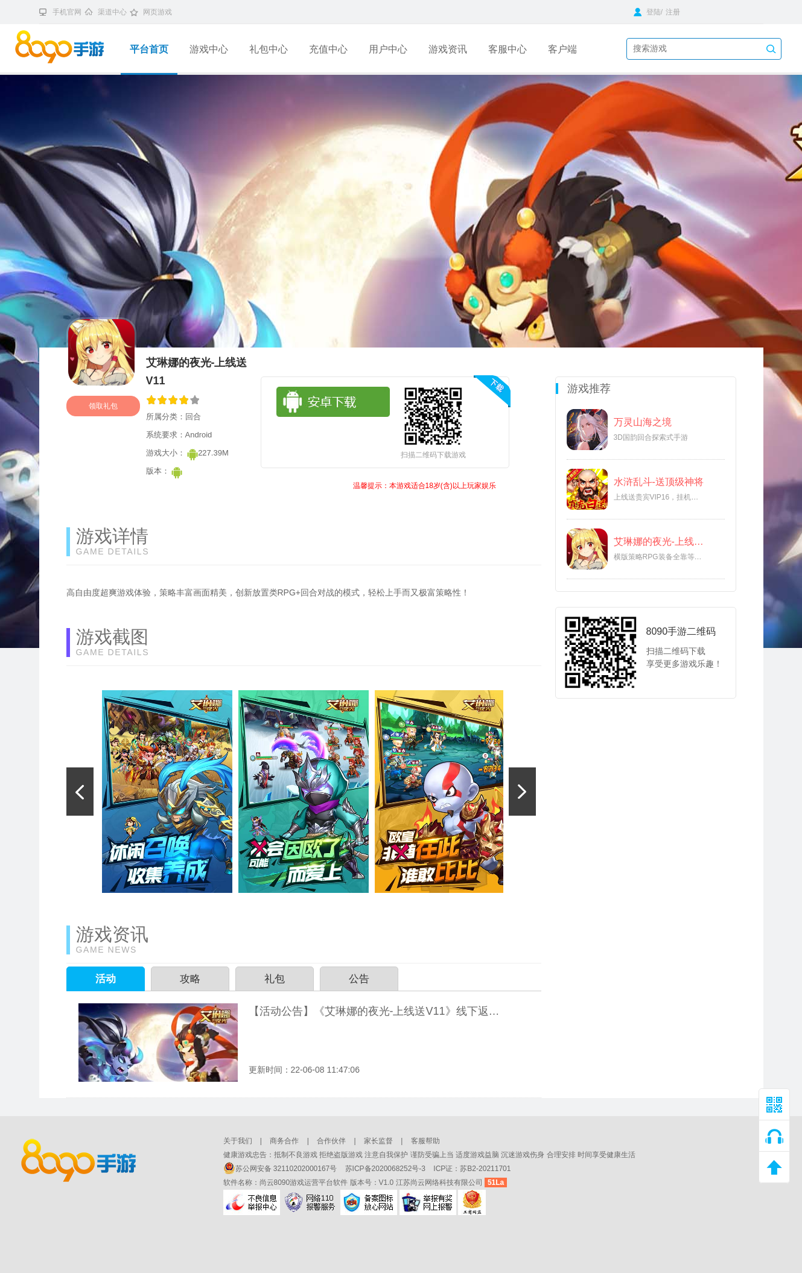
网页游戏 (157, 12)
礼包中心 (268, 49)
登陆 (647, 12)
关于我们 (237, 1141)
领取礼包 (103, 406)
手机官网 (67, 12)
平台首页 (149, 49)
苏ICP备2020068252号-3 (386, 1168)
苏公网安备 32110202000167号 (281, 1168)
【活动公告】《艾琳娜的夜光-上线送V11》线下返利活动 (376, 1011)
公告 (359, 979)
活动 (105, 979)
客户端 (562, 49)
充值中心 (328, 49)
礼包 (274, 979)
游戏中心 (208, 49)
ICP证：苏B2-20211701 (472, 1168)
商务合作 (284, 1141)
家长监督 (378, 1141)
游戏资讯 (447, 49)
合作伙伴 (331, 1141)
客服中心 (507, 49)
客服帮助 (425, 1141)
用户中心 (388, 49)
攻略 (190, 979)
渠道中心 (112, 12)
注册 (673, 12)
